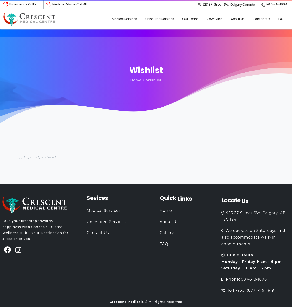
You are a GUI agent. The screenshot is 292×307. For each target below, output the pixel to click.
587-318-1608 (274, 5)
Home (134, 80)
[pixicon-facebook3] (7, 252)
